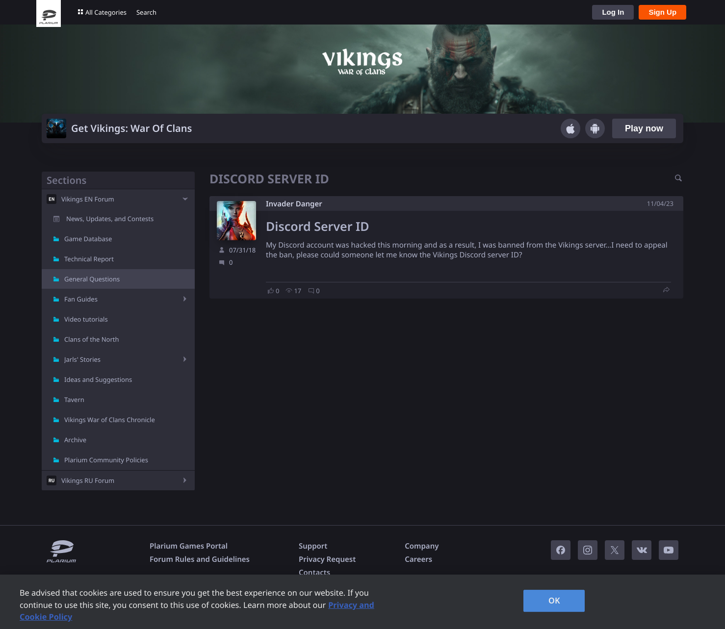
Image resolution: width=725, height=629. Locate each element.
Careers (418, 559)
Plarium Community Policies (106, 459)
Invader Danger (294, 204)
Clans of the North (91, 339)
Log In (613, 12)
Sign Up (662, 12)
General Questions (92, 279)
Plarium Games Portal (189, 546)
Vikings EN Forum (87, 199)
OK (554, 600)
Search (146, 12)
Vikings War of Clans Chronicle (109, 419)
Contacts (314, 573)
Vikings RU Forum (87, 480)
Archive (75, 439)
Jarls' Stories (82, 359)
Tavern (74, 399)
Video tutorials (86, 319)
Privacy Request (327, 559)
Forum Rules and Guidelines (200, 559)
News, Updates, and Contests (110, 218)
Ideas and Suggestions (98, 379)
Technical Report (89, 258)
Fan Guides (81, 299)
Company (422, 546)
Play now (644, 128)
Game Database (88, 238)
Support (313, 546)
